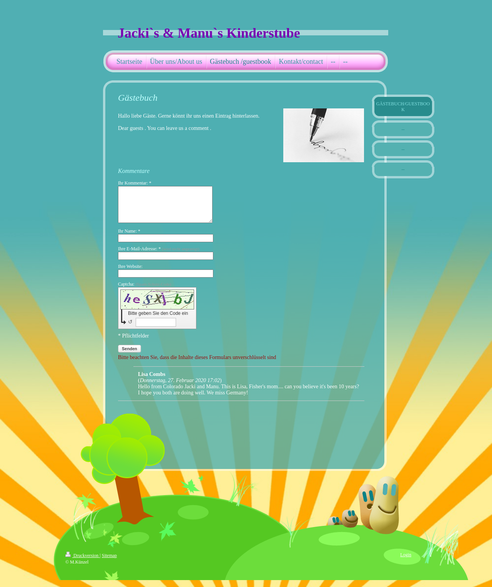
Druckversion (82, 562)
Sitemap (109, 562)
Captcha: (144, 291)
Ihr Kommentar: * (134, 183)
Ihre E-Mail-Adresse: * (158, 255)
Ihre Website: (130, 273)
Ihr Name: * (129, 238)
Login (405, 561)
